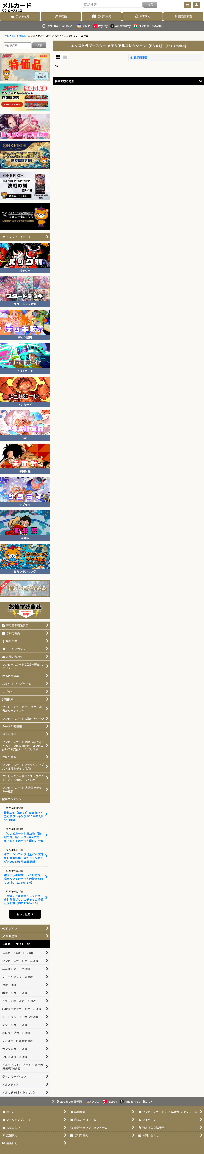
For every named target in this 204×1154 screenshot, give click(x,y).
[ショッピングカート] (187, 5)
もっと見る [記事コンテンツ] (24, 914)
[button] (128, 81)
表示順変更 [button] (139, 57)
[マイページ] (196, 5)
